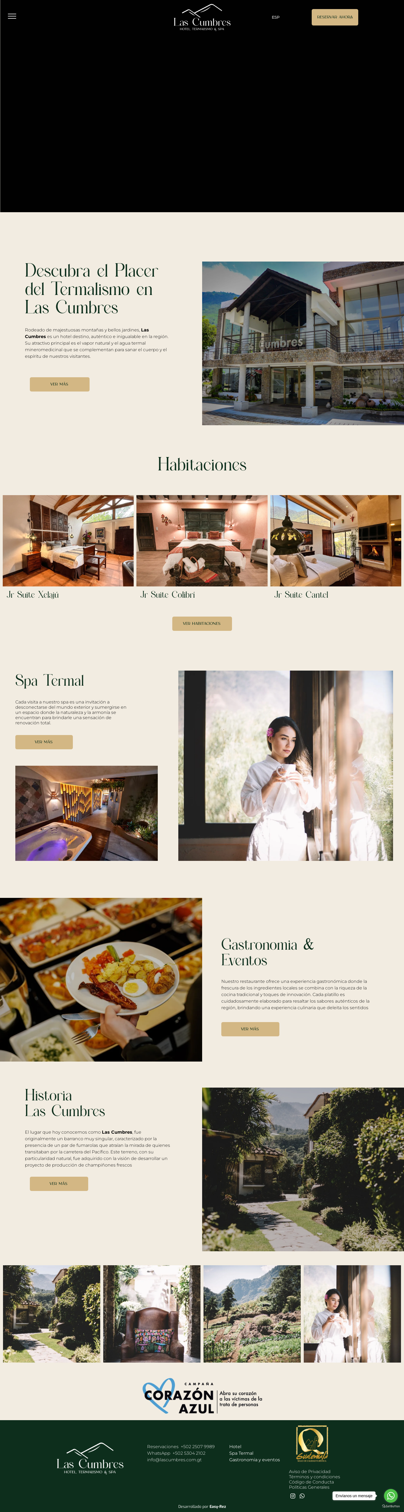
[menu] (12, 16)
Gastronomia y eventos (254, 1459)
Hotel (235, 1446)
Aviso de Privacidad (310, 1471)
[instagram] (292, 1497)
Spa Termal (241, 1453)
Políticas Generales (309, 1487)
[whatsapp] (302, 1497)
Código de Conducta (311, 1482)
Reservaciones (163, 1446)
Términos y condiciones (314, 1476)
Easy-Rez (218, 1506)
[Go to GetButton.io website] (391, 1506)
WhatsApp (176, 1453)
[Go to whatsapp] (391, 1496)
